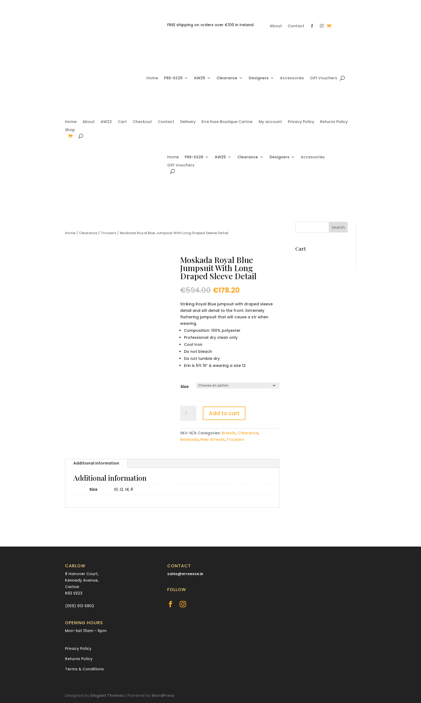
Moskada (189, 439)
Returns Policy (334, 122)
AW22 (106, 122)
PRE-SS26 (173, 78)
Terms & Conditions (84, 669)
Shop (70, 130)
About (276, 26)
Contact (296, 26)
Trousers (108, 233)
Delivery (188, 122)
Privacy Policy (301, 122)
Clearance (227, 78)
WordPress (163, 695)
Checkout (142, 122)
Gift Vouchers (323, 78)
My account (270, 122)
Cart (122, 122)
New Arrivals (212, 439)
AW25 (199, 78)
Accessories (292, 78)
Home (152, 78)
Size (184, 386)
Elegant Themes (107, 695)
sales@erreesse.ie (83, 25)
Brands (229, 433)
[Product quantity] (188, 413)
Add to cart (224, 413)
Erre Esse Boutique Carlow (227, 122)
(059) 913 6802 (118, 25)
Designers (259, 78)
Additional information (96, 463)
